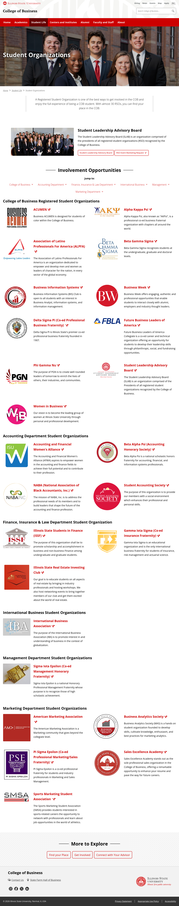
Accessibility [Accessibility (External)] (170, 901)
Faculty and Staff (103, 22)
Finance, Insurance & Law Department (92, 184)
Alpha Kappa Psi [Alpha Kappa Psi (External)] (136, 209)
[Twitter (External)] (21, 889)
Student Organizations (35, 90)
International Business (132, 184)
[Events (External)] (152, 3)
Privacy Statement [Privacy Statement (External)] (123, 901)
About (121, 22)
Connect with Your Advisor (113, 855)
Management (159, 184)
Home (7, 22)
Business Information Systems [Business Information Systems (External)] (56, 287)
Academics (20, 22)
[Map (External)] (159, 3)
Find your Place (58, 855)
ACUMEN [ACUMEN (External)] (40, 209)
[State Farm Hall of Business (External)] (44, 880)
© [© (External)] (4, 901)
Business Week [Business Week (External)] (135, 287)
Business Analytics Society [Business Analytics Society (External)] (143, 716)
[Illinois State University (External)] (22, 3)
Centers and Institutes (63, 22)
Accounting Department (51, 184)
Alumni (85, 22)
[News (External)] (145, 3)
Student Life (38, 22)
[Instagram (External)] (10, 889)
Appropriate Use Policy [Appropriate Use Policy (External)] (148, 901)
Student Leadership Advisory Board (96, 152)
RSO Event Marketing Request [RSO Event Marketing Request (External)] (130, 152)
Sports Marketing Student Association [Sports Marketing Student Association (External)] (52, 796)
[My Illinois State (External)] (173, 3)
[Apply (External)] (167, 3)
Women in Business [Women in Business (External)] (48, 406)
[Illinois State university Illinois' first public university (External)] (153, 881)
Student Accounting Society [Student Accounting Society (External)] (144, 485)
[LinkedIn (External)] (27, 889)
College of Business (20, 10)
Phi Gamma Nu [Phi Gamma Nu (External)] (44, 365)
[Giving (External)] (137, 3)
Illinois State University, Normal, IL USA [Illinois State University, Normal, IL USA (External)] (28, 901)
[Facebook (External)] (16, 889)
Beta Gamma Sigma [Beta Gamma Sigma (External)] (138, 241)
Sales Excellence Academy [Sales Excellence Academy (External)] (143, 752)
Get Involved (82, 855)
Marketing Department (88, 191)
